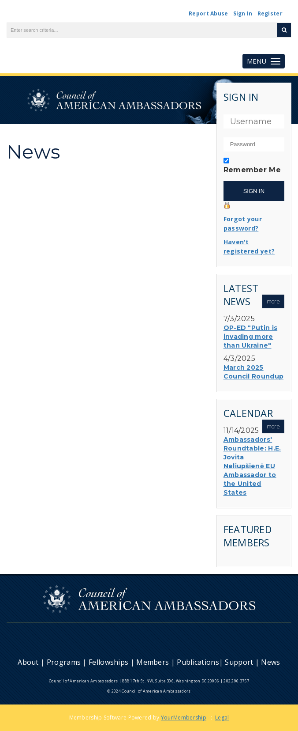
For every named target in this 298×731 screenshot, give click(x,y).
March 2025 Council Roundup (254, 372)
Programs (64, 662)
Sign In (243, 13)
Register (270, 13)
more (273, 301)
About (28, 662)
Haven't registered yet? (249, 246)
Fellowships (108, 662)
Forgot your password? (243, 223)
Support (239, 662)
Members (152, 662)
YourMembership (183, 717)
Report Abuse (208, 13)
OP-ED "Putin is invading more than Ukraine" (251, 336)
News (270, 662)
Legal (222, 717)
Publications (198, 662)
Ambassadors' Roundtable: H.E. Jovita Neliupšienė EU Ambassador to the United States (252, 466)
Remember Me (252, 170)
